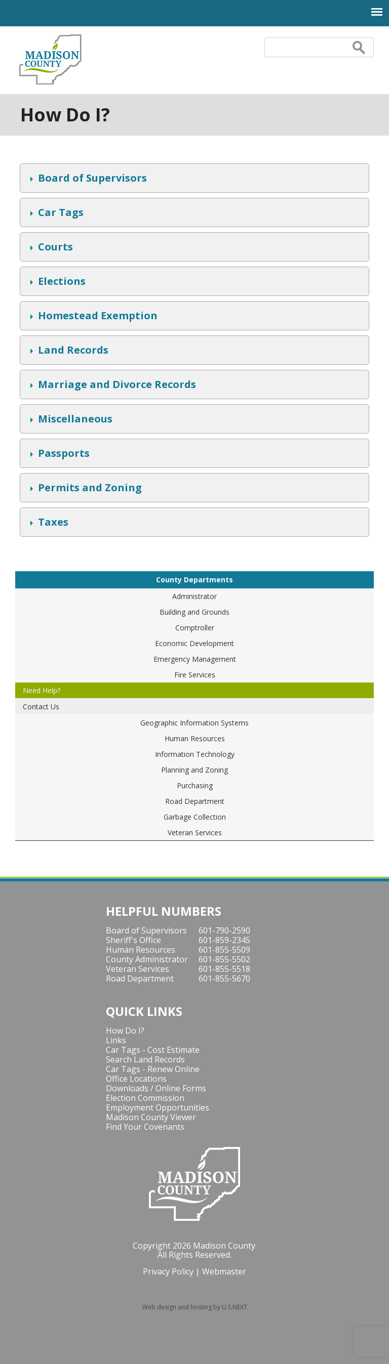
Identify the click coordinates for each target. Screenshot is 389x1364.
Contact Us (41, 706)
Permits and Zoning (88, 489)
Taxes (51, 523)
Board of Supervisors (91, 179)
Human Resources (195, 738)
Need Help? (41, 690)
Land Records (71, 351)
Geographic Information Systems (194, 723)
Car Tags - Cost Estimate (153, 1049)
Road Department (194, 801)
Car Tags (59, 213)
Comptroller (194, 627)
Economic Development (194, 643)
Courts (54, 248)
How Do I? (125, 1030)
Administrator (194, 596)
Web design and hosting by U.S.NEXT (194, 1307)
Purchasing (195, 785)
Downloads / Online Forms (156, 1088)
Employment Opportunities (157, 1107)
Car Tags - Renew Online (153, 1069)
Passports (62, 454)
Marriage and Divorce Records (115, 385)
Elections (60, 282)
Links (116, 1040)
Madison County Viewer (151, 1117)
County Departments (194, 579)
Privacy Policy (168, 1271)
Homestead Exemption (96, 317)
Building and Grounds (194, 612)
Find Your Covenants (145, 1126)
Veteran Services (195, 832)
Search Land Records (145, 1059)
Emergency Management (194, 659)
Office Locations (136, 1078)
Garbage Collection (195, 817)
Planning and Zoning (194, 770)
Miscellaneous (73, 420)
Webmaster (224, 1271)
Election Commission (145, 1097)
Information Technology (195, 754)
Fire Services (194, 674)
